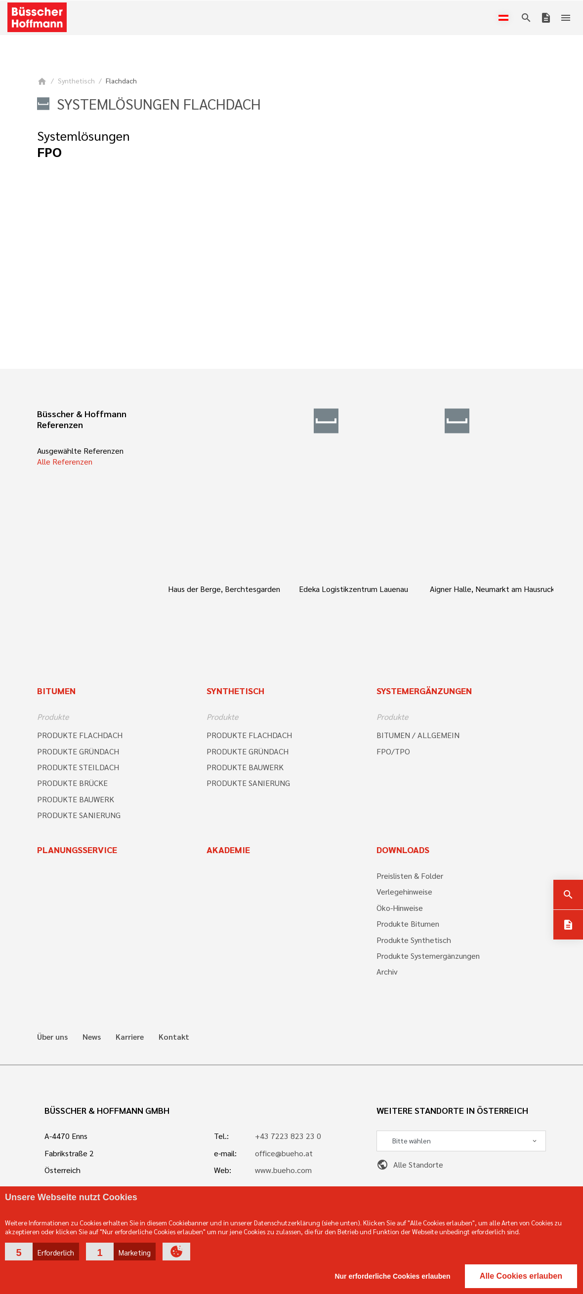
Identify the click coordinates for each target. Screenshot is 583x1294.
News (92, 1037)
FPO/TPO (393, 751)
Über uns (52, 1037)
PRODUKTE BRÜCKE (72, 783)
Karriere (130, 1037)
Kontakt (174, 1037)
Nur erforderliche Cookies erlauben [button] (392, 1276)
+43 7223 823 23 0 (288, 1136)
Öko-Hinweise (399, 907)
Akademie (228, 849)
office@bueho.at (284, 1153)
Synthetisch (76, 80)
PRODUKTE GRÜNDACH (78, 751)
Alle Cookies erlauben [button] (521, 1276)
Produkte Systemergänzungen (428, 955)
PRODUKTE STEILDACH (78, 767)
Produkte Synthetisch (413, 940)
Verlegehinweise (404, 891)
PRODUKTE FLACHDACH (80, 735)
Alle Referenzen (64, 461)
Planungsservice (77, 849)
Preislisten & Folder (409, 875)
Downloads (402, 849)
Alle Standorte (409, 1164)
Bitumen (56, 690)
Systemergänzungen (424, 690)
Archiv (387, 971)
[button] (42, 1251)
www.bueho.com (283, 1170)
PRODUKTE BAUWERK (75, 799)
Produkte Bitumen (407, 923)
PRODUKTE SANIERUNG (79, 815)
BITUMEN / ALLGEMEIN (417, 735)
